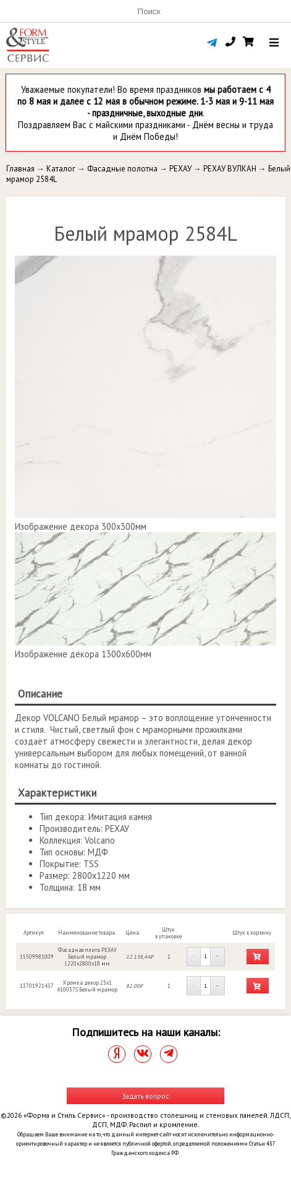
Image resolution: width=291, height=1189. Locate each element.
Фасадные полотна (122, 168)
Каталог (60, 168)
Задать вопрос (145, 1095)
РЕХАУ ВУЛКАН (229, 168)
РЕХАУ (180, 168)
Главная (20, 168)
